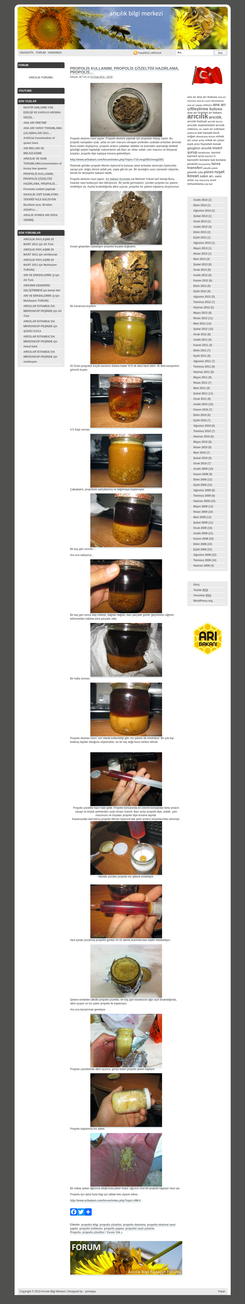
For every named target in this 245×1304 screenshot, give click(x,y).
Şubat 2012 (200, 329)
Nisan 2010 (200, 447)
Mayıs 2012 (200, 312)
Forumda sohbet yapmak (39, 189)
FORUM (41, 52)
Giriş (196, 584)
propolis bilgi (89, 1224)
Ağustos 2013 (202, 242)
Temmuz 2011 (202, 366)
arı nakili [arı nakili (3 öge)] (204, 129)
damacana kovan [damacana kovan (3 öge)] (205, 136)
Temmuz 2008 (202, 560)
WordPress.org (203, 600)
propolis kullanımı (91, 1228)
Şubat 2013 (200, 264)
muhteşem (30, 361)
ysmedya (90, 1291)
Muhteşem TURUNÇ (36, 300)
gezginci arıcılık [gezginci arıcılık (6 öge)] (199, 148)
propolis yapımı (114, 1228)
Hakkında (55, 52)
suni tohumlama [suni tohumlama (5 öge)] (201, 182)
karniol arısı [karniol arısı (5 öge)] (195, 156)
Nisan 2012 (200, 318)
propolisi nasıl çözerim (139, 1228)
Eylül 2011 (200, 355)
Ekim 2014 (200, 205)
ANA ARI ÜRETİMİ (35, 122)
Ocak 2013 (200, 269)
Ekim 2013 (200, 232)
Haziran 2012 (201, 307)
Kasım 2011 (200, 345)
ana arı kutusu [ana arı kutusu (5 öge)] (207, 97)
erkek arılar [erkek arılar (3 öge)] (198, 140)
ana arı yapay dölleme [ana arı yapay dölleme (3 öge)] (199, 105)
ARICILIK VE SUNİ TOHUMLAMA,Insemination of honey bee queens (43, 163)
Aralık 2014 (200, 199)
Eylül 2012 (200, 291)
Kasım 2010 (200, 409)
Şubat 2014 (200, 216)
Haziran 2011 (201, 372)
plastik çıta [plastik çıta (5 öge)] (195, 172)
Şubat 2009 (200, 522)
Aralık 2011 (200, 339)
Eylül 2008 (200, 549)
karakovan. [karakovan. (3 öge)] (204, 152)
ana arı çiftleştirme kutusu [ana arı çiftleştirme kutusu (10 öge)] (206, 106)
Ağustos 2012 (202, 296)
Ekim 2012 (200, 286)
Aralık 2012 (200, 275)
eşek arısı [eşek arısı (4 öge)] (193, 144)
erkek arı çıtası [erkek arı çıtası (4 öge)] (214, 140)
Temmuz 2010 (202, 431)
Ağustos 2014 (202, 210)
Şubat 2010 (200, 458)
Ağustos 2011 (202, 361)
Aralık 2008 (200, 533)
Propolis (75, 1232)
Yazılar (200, 590)
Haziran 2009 (201, 501)
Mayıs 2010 (200, 441)
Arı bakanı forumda (118, 179)
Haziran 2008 (201, 565)
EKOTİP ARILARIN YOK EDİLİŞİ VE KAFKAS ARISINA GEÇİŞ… (42, 112)
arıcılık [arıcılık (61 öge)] (197, 116)
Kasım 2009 (200, 474)
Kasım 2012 (200, 280)
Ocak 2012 (200, 334)
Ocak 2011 (200, 398)
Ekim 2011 (200, 350)
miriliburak (50, 254)
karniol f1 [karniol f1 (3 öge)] (210, 156)
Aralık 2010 (200, 404)
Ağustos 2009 (202, 490)
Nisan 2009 (200, 511)
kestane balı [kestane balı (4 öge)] (207, 160)
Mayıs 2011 (200, 377)
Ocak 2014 (200, 221)
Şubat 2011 (200, 393)
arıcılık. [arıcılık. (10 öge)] (215, 117)
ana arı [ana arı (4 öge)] (191, 97)
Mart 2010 (199, 452)
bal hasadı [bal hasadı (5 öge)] (205, 132)
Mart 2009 (199, 517)
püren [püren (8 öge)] (209, 172)
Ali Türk (48, 244)
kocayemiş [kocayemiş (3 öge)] (205, 164)
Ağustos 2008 (202, 554)
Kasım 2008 (200, 538)
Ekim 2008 (200, 544)
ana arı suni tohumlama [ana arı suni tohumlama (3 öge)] (210, 100)
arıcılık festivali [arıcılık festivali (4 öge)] (197, 121)
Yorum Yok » (114, 1232)
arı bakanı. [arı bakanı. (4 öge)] (215, 112)
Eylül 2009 (200, 485)
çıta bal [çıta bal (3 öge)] (208, 184)
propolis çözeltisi (111, 1224)
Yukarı (221, 1291)
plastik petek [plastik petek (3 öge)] (210, 168)
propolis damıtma (134, 1224)
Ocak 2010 (200, 463)
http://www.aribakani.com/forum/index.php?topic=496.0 (105, 1200)
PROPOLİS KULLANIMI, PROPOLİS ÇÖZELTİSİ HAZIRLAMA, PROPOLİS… (41, 178)
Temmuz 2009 (202, 495)
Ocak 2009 (200, 528)
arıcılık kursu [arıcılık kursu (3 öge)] (215, 121)
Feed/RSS (144, 53)
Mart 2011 (199, 388)
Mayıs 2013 (200, 248)
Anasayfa (27, 52)
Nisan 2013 (200, 253)
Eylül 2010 (200, 420)
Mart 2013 (199, 259)
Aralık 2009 (200, 468)
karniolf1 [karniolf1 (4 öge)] (193, 160)
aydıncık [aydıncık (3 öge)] (192, 133)
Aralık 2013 (200, 226)
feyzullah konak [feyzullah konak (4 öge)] (211, 144)
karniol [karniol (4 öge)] (215, 152)
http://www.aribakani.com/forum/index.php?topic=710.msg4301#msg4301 (117, 159)
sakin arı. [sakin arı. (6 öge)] (207, 176)
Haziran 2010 (201, 436)
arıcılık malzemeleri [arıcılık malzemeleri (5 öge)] (201, 125)
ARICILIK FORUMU (41, 77)
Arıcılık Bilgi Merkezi (122, 29)
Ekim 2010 (200, 415)
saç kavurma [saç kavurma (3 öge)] (202, 180)
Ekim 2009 (200, 479)
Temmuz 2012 (202, 302)
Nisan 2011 (200, 382)
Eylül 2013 (200, 237)
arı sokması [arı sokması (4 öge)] (217, 129)
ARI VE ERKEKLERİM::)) (39, 275)
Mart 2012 (199, 323)
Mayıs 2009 (200, 506)
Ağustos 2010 (202, 425)
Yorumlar (202, 595)
